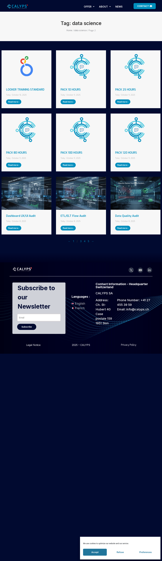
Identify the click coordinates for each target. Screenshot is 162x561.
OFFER (89, 6)
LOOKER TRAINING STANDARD (25, 89)
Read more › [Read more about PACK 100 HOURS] (68, 165)
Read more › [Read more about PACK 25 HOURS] (122, 102)
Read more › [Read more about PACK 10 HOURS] (68, 102)
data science (80, 30)
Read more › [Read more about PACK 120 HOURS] (122, 165)
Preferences (145, 552)
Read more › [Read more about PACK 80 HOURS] (13, 165)
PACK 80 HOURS (16, 153)
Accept (95, 552)
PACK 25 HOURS (125, 89)
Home (69, 30)
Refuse (120, 552)
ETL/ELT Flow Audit (73, 216)
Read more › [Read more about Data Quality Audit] (122, 228)
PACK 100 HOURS (71, 153)
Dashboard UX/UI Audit (21, 216)
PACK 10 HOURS (71, 89)
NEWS (119, 6)
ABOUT (105, 6)
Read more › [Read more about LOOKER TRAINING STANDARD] (13, 102)
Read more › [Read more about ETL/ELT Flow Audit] (68, 228)
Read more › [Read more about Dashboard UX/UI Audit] (13, 228)
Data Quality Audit (127, 216)
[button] (89, 6)
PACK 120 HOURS (126, 153)
